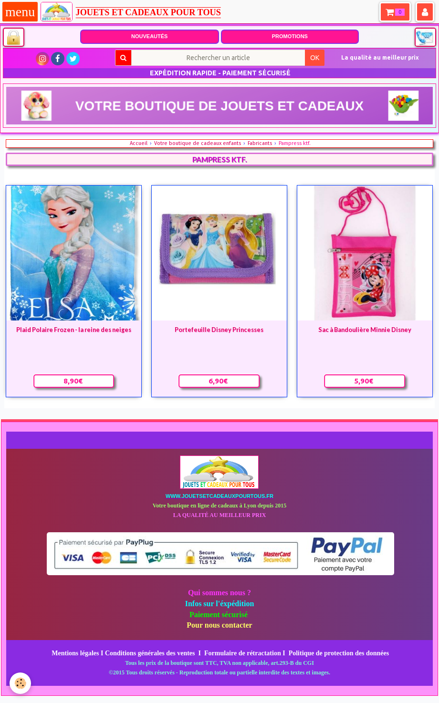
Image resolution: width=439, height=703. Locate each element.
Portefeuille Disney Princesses (219, 329)
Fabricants (260, 143)
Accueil (138, 143)
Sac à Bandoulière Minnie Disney (364, 329)
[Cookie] (20, 683)
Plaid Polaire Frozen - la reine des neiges (73, 329)
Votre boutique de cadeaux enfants (197, 143)
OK (314, 58)
